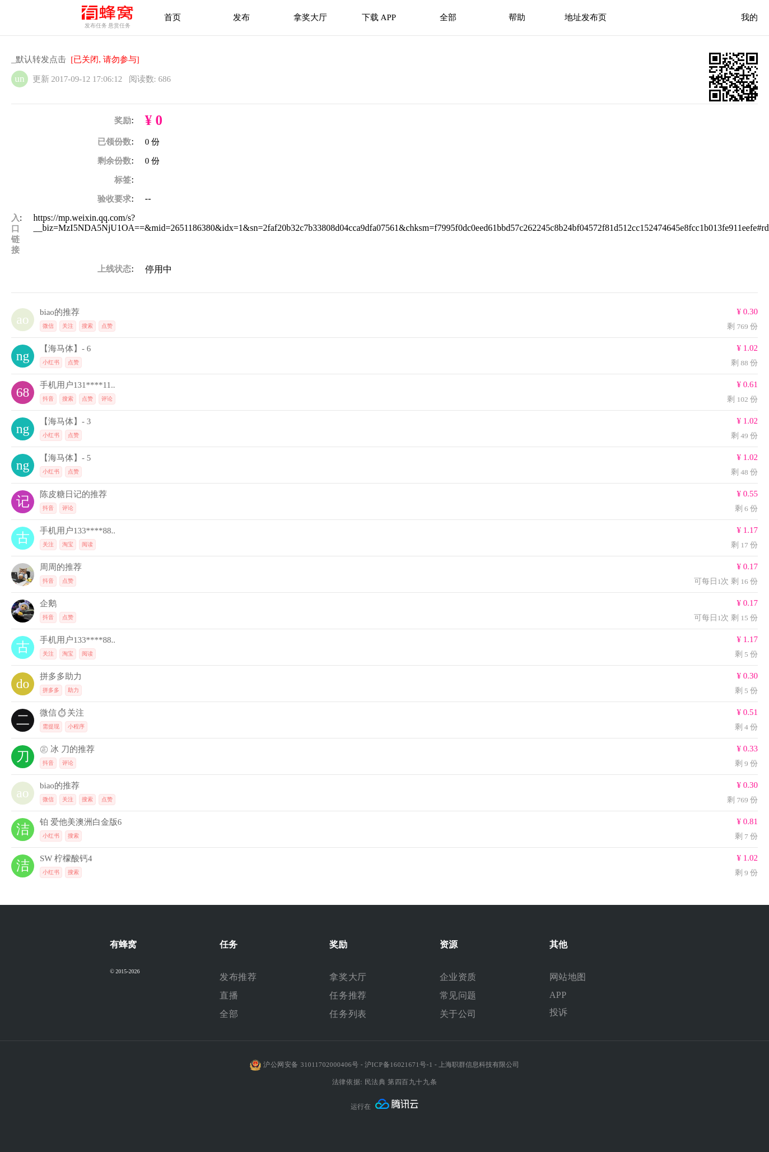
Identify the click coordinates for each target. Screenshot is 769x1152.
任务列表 (347, 1014)
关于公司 (458, 1014)
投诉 (558, 1012)
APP (558, 995)
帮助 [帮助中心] (517, 17)
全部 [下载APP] (448, 17)
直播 (229, 995)
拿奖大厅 (310, 17)
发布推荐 (238, 977)
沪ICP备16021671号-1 (399, 1065)
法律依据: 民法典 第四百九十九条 (384, 1082)
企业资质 (458, 977)
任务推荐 (347, 995)
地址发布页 (586, 17)
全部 (229, 1014)
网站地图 (567, 977)
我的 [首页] (749, 17)
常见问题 (458, 995)
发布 (241, 17)
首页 (172, 17)
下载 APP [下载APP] (379, 17)
